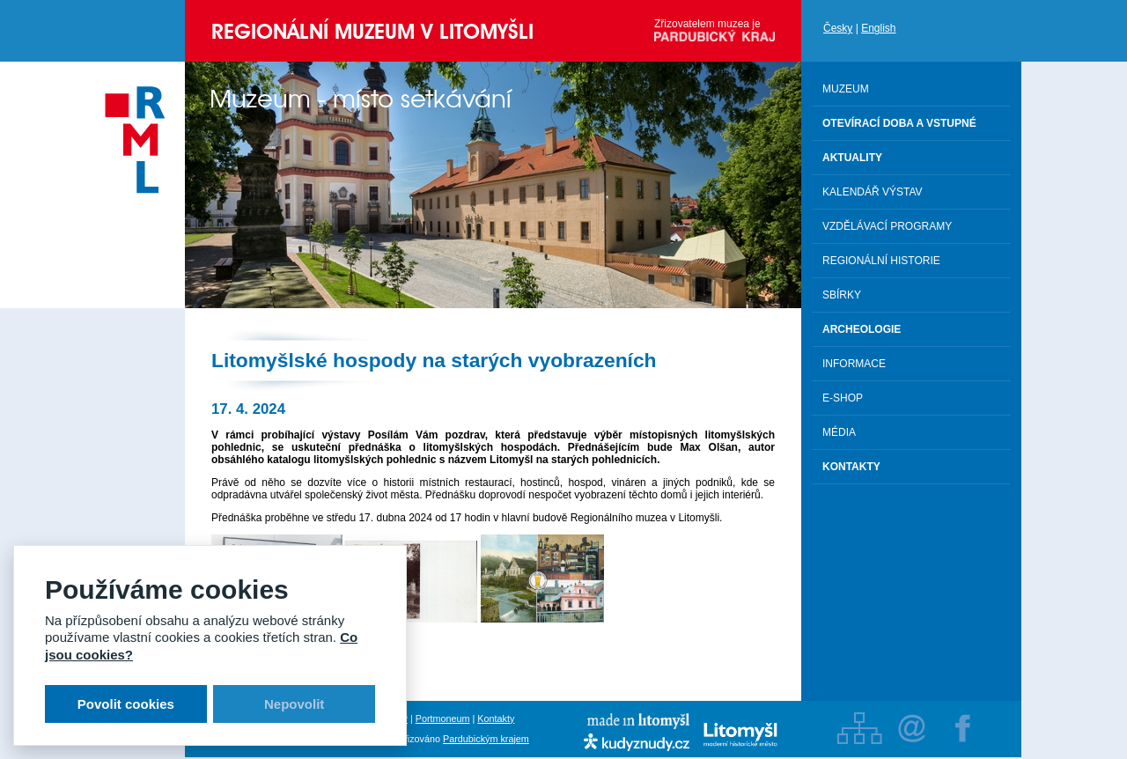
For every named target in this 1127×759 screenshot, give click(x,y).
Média (839, 432)
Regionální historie (881, 260)
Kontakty (495, 718)
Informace (854, 363)
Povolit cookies (125, 703)
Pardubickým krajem (486, 738)
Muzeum (845, 89)
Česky (837, 28)
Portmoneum (443, 718)
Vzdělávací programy (887, 226)
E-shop (842, 398)
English (878, 28)
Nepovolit (294, 703)
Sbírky (841, 295)
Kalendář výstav (872, 192)
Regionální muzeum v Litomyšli (372, 31)
